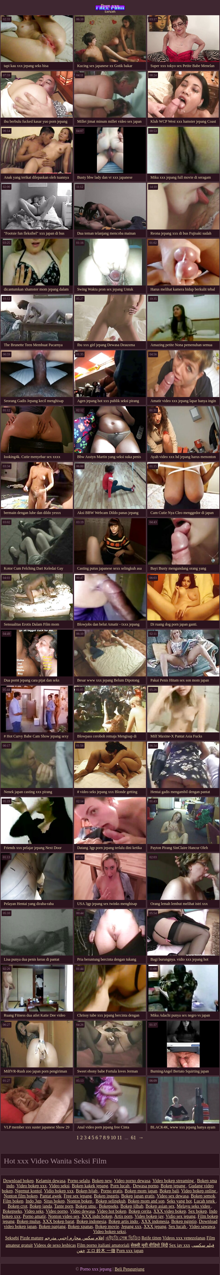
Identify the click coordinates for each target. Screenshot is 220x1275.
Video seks (34, 1211)
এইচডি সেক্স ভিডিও (123, 1238)
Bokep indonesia (91, 1221)
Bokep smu (86, 1206)
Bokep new (102, 1180)
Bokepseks (108, 1206)
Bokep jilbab (131, 1206)
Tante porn (63, 1206)
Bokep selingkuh (111, 1201)
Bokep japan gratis (138, 1196)
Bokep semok (203, 1196)
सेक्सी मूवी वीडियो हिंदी (149, 1245)
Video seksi (59, 1185)
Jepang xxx (131, 1226)
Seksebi (12, 1238)
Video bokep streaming (173, 1180)
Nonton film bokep (21, 1196)
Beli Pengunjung (129, 1269)
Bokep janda (41, 1206)
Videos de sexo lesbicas (55, 1245)
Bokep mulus (28, 1221)
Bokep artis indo (123, 1221)
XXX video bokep (169, 1211)
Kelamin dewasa (50, 1180)
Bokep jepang (173, 1185)
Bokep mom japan (141, 1191)
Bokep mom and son (146, 1201)
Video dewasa (82, 1211)
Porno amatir (34, 1216)
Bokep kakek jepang (90, 1185)
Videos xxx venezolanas (183, 1238)
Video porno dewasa (132, 1180)
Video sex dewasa (173, 1196)
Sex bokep (197, 1211)
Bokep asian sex (160, 1206)
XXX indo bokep (97, 1216)
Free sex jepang (78, 1196)
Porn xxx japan (110, 8)
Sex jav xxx (179, 1245)
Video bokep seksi (109, 1231)
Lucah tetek (205, 1201)
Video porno (57, 1211)
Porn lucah (120, 1185)
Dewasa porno (145, 1185)
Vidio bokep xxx (58, 1191)
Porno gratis (111, 1191)
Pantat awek (50, 1196)
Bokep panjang (52, 1226)
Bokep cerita (139, 1211)
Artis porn (123, 1216)
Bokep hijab (87, 1191)
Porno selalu (79, 1180)
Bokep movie (107, 1226)
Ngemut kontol (28, 1191)
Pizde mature (31, 1238)
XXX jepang (155, 1226)
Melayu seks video (194, 1206)
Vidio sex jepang (181, 1216)
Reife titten (151, 1238)
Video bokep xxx (32, 1185)
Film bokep (13, 1201)
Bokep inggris (106, 1196)
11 (119, 1137)
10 (113, 1137)
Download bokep (18, 1180)
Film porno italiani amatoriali (103, 1245)
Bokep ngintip (184, 1221)
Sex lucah (177, 1226)
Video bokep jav (148, 1216)
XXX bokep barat (58, 1221)
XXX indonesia (155, 1221)
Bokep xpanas (80, 1226)
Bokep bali (169, 1191)
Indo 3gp (33, 1201)
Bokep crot (17, 1206)
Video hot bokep (111, 1211)
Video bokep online (199, 1191)
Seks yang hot (179, 1201)
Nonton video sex (63, 1216)
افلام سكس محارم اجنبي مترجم (74, 1238)
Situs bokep (54, 1201)
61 (133, 1137)
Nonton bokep (80, 1201)
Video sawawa (202, 1226)
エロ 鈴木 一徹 (100, 1250)
